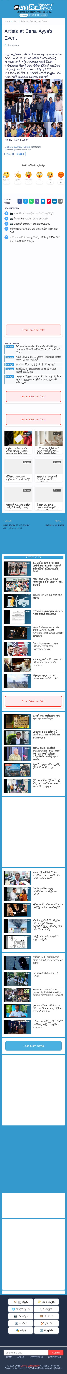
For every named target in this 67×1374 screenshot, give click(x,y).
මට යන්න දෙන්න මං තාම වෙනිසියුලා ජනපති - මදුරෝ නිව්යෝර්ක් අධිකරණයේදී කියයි (38, 349)
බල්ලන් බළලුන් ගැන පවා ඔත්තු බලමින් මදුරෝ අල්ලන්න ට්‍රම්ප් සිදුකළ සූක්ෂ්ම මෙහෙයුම (38, 379)
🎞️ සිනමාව (46, 1316)
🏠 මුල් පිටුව (21, 1301)
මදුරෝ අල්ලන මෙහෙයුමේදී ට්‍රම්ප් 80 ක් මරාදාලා (46, 766)
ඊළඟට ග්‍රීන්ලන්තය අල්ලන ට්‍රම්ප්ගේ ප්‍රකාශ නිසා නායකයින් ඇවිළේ (46, 646)
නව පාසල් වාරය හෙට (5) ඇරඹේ (46, 975)
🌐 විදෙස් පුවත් (21, 1308)
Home (7, 21)
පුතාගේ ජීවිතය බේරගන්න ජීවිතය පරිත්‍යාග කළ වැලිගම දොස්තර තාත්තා (47, 1008)
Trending (19, 154)
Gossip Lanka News (30, 1366)
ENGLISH (34, 15)
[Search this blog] (26, 1352)
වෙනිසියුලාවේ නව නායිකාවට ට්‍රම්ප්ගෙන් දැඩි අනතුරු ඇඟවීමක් (47, 662)
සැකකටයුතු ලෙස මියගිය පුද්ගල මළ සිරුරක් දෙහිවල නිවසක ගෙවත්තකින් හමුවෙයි (48, 992)
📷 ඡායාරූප (21, 1316)
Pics (15, 21)
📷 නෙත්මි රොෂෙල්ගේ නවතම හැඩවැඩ (31, 213)
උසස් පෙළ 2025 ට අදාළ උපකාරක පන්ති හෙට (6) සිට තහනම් (38, 358)
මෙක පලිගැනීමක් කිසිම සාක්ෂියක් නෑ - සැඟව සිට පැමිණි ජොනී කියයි (46, 875)
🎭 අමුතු (21, 1330)
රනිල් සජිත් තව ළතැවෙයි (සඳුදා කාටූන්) (45, 938)
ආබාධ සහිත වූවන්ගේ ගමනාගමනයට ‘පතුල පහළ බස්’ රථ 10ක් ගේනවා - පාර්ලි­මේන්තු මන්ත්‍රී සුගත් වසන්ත (46, 754)
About (21, 1357)
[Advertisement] (33, 282)
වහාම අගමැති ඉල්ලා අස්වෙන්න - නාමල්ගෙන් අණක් (45, 891)
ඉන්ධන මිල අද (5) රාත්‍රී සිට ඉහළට (35, 364)
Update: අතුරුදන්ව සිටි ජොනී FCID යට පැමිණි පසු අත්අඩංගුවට (46, 734)
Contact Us (54, 1357)
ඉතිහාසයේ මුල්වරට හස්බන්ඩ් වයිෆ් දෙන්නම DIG (34, 230)
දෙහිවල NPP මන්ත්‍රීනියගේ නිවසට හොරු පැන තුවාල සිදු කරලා (48, 960)
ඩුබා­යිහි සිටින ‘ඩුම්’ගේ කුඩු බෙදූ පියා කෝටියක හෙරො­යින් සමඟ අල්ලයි (47, 783)
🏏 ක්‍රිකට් (46, 1323)
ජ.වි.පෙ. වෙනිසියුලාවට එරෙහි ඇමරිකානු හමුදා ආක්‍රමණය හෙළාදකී (48, 1024)
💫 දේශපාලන (46, 1301)
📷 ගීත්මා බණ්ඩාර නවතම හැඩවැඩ (29, 218)
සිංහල (24, 15)
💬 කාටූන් (46, 1308)
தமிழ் (43, 15)
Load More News (33, 1045)
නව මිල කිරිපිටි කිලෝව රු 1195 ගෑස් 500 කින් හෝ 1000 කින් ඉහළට (35, 239)
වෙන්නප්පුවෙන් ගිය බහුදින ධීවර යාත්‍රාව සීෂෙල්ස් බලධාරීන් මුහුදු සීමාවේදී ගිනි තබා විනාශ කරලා (47, 925)
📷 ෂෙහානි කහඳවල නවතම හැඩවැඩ (30, 223)
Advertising (36, 1357)
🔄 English (46, 1330)
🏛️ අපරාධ (21, 1323)
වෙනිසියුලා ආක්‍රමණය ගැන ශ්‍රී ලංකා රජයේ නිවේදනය (36, 370)
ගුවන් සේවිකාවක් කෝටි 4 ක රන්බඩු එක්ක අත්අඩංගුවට (48, 906)
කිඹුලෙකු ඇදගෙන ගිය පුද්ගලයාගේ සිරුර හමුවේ (45, 677)
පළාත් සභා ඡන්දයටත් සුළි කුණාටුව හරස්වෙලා (46, 717)
